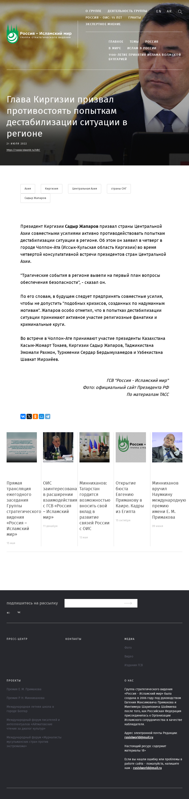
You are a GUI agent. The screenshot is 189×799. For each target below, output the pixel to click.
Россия (151, 41)
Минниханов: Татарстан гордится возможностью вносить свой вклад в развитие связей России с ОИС (94, 506)
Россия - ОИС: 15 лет (104, 17)
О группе (93, 11)
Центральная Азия (84, 188)
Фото (128, 647)
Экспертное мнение (103, 24)
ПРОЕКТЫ (14, 680)
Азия (28, 188)
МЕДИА (129, 639)
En (158, 11)
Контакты (73, 639)
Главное (116, 41)
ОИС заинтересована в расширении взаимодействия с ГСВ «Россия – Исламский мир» (60, 500)
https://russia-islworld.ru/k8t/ (23, 150)
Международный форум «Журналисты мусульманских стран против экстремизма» (34, 742)
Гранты (134, 17)
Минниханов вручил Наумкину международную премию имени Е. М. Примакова (169, 500)
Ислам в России (141, 48)
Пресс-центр (17, 639)
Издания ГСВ (133, 665)
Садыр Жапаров (35, 198)
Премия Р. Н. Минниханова (26, 698)
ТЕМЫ (134, 41)
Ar (169, 11)
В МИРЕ (115, 48)
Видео (128, 656)
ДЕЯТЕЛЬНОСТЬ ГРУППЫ (127, 11)
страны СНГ (119, 188)
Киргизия (51, 188)
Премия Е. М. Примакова (24, 689)
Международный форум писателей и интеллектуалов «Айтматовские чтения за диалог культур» (33, 724)
